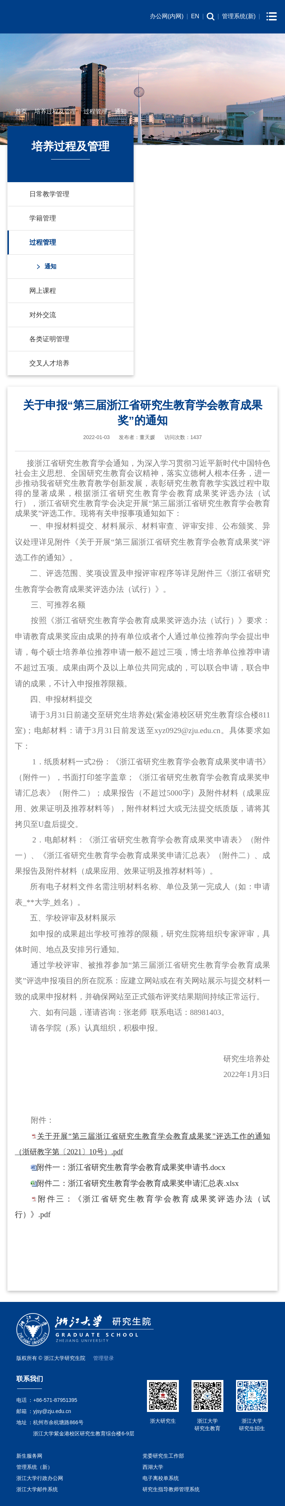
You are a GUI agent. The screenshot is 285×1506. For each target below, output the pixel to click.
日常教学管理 (49, 194)
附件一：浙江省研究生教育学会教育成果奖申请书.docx (131, 1167)
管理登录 (103, 1358)
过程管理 (95, 111)
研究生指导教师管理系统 (171, 1489)
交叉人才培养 (49, 363)
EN (195, 16)
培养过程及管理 (55, 111)
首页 (21, 111)
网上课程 (42, 290)
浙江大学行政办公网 (39, 1478)
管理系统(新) (239, 16)
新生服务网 (29, 1456)
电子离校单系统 (160, 1478)
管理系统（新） (34, 1467)
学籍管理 (42, 218)
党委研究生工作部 (163, 1456)
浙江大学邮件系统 (37, 1489)
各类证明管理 (49, 339)
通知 (121, 111)
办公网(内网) (167, 16)
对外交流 (42, 315)
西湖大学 (152, 1467)
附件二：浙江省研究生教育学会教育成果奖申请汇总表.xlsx (138, 1183)
